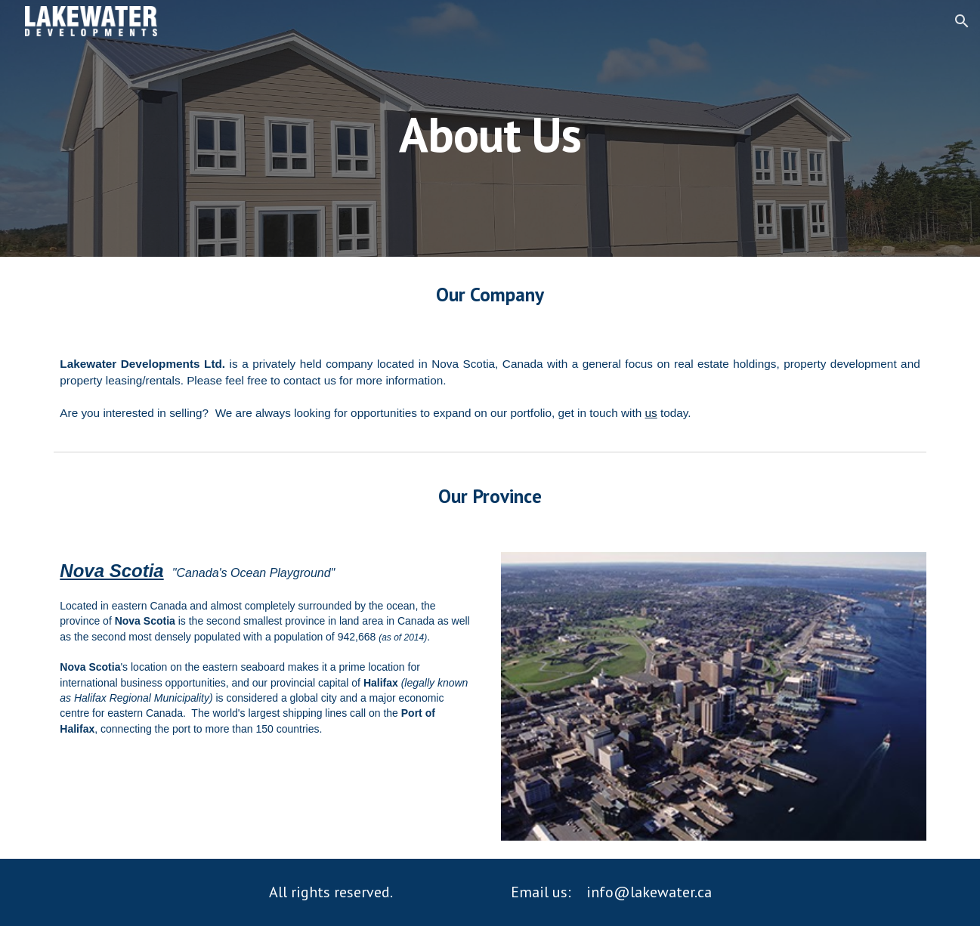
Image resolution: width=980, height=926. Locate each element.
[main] (490, 128)
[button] (962, 21)
